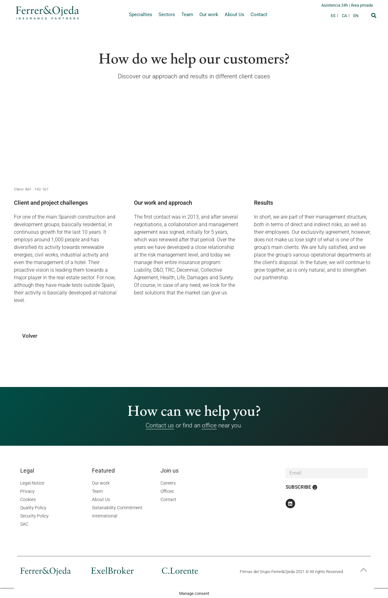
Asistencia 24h (335, 5)
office (209, 425)
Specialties (140, 14)
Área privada (362, 5)
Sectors (167, 14)
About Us (234, 14)
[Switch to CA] (346, 15)
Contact (259, 14)
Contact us (160, 425)
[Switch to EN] (356, 15)
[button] (374, 15)
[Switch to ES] (334, 15)
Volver (29, 336)
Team (187, 14)
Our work (208, 14)
